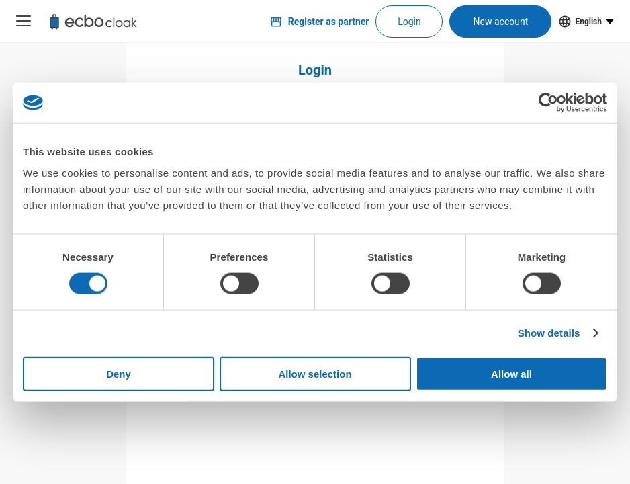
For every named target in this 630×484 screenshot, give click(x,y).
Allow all (511, 373)
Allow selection (314, 373)
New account (501, 21)
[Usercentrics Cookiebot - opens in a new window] (548, 103)
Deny (118, 373)
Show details (549, 333)
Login (409, 21)
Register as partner (319, 21)
